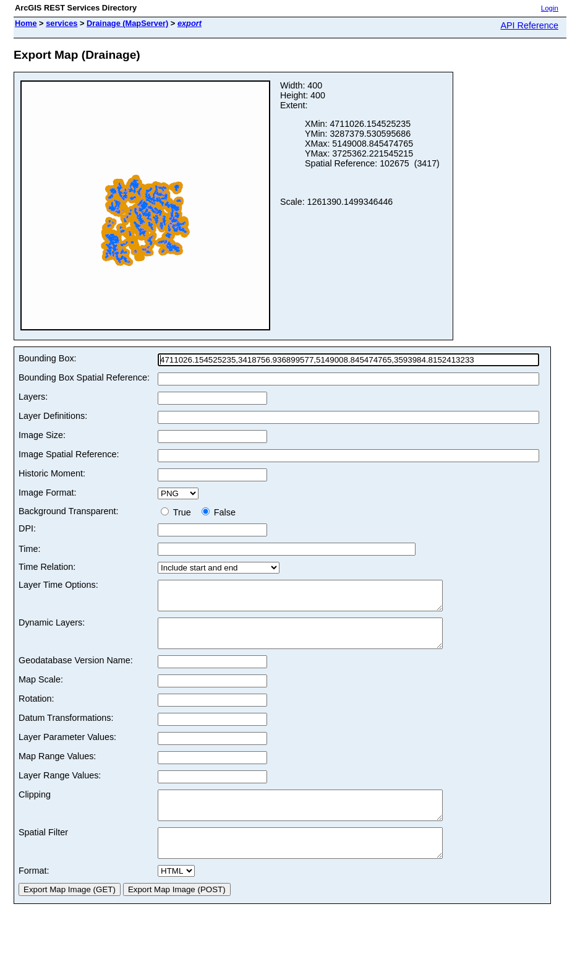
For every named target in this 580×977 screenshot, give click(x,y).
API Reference (529, 25)
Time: (29, 549)
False (219, 512)
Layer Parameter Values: (67, 748)
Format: (34, 893)
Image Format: (48, 492)
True (178, 512)
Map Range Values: (57, 767)
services (61, 23)
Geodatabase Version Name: (76, 671)
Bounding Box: (48, 358)
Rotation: (36, 710)
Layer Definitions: (53, 416)
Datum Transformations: (66, 729)
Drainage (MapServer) (127, 23)
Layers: (33, 397)
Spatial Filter (43, 849)
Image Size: (42, 435)
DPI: (27, 528)
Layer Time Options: (58, 585)
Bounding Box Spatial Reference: (84, 377)
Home (26, 23)
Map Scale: (41, 690)
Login (549, 8)
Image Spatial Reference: (69, 454)
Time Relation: (47, 567)
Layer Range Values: (60, 786)
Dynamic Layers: (52, 628)
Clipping (35, 806)
